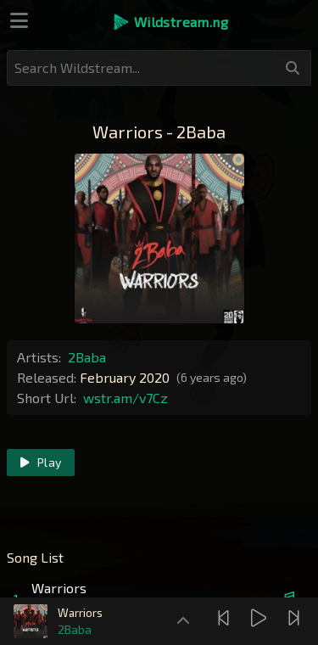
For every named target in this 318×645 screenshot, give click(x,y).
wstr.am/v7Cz (125, 398)
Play (40, 462)
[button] (170, 22)
